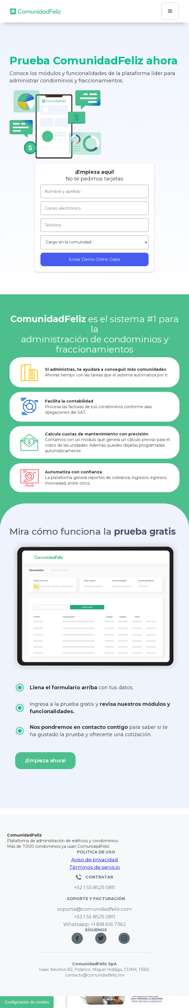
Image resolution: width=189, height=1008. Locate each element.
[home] (35, 11)
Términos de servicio (94, 867)
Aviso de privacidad (94, 859)
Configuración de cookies (27, 1002)
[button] (170, 11)
